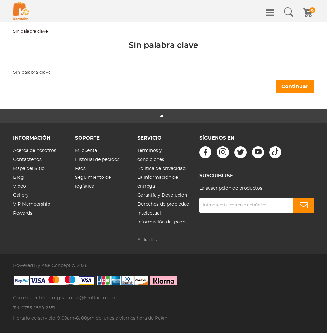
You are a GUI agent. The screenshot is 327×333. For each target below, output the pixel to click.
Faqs (80, 168)
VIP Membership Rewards (31, 209)
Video (19, 186)
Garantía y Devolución (162, 195)
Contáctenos (27, 159)
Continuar (294, 86)
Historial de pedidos (97, 159)
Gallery (21, 195)
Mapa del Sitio (29, 168)
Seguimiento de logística (93, 182)
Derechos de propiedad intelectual (163, 209)
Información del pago (161, 222)
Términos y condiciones (150, 155)
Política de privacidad (161, 168)
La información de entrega (157, 182)
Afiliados (147, 240)
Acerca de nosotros (34, 150)
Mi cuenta (86, 150)
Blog (18, 177)
